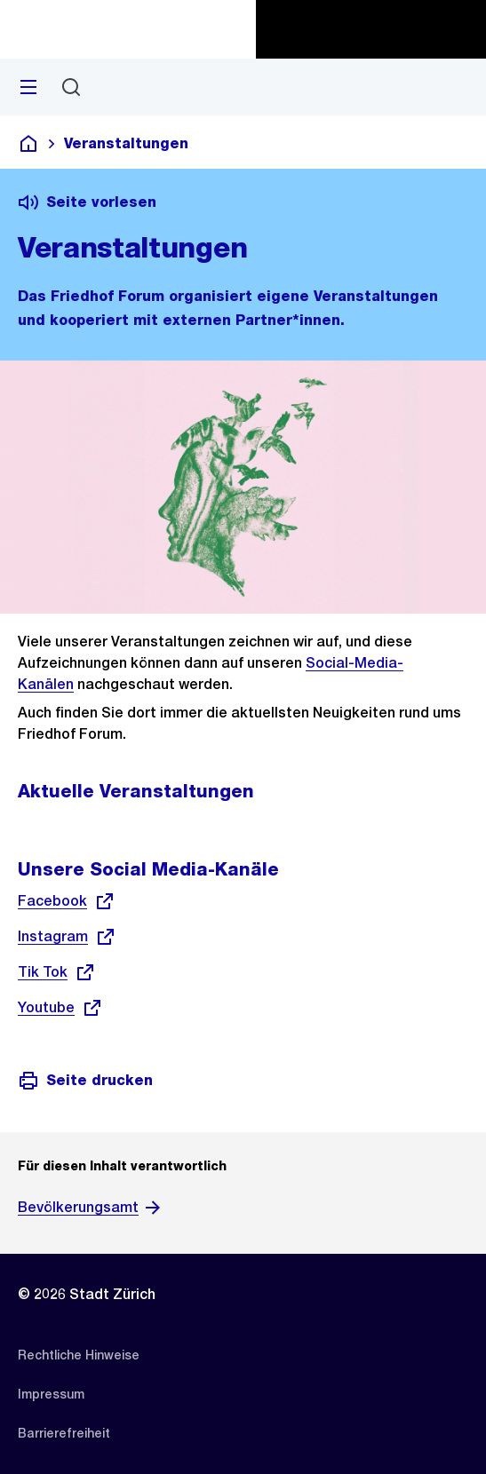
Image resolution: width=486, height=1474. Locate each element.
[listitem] (78, 1355)
